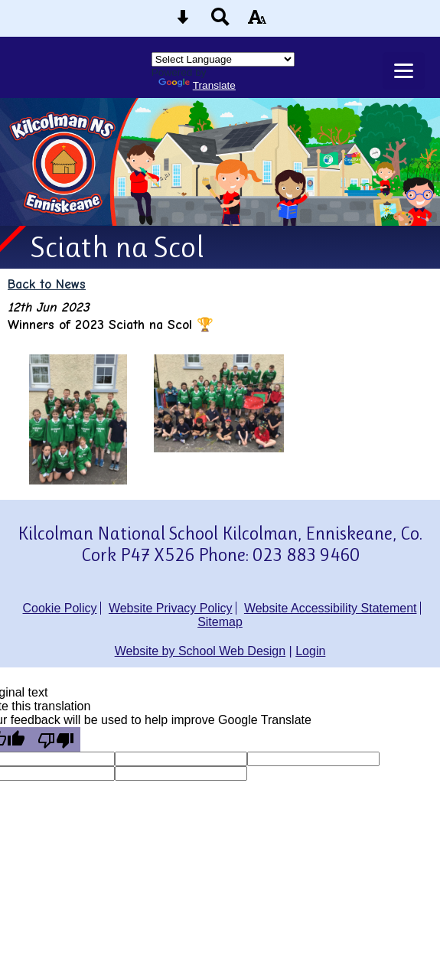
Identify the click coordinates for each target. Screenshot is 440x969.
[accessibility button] (257, 21)
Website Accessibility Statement (330, 608)
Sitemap (220, 621)
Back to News (47, 284)
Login (310, 650)
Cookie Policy (60, 608)
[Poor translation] (55, 739)
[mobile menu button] (404, 71)
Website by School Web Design (200, 650)
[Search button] (220, 21)
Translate (197, 85)
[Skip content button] (183, 21)
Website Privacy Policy (171, 608)
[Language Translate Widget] (223, 59)
